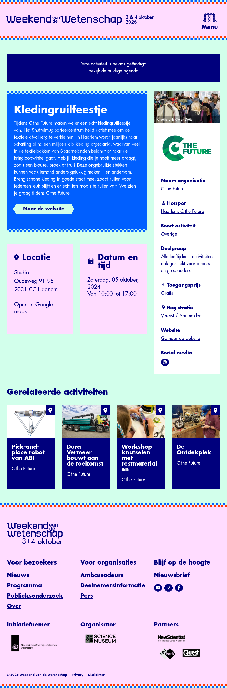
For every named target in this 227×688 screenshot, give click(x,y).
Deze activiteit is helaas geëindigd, (113, 68)
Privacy (77, 674)
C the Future (172, 188)
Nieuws (18, 575)
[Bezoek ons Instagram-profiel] (168, 587)
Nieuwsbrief (172, 575)
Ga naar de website (180, 338)
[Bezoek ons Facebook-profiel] (179, 587)
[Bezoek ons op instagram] (165, 362)
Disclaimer (96, 674)
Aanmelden (190, 315)
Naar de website (43, 208)
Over (14, 606)
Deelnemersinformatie (112, 585)
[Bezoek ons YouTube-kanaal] (158, 587)
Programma (24, 585)
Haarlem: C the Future (182, 211)
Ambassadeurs (102, 575)
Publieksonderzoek (35, 596)
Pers (86, 596)
